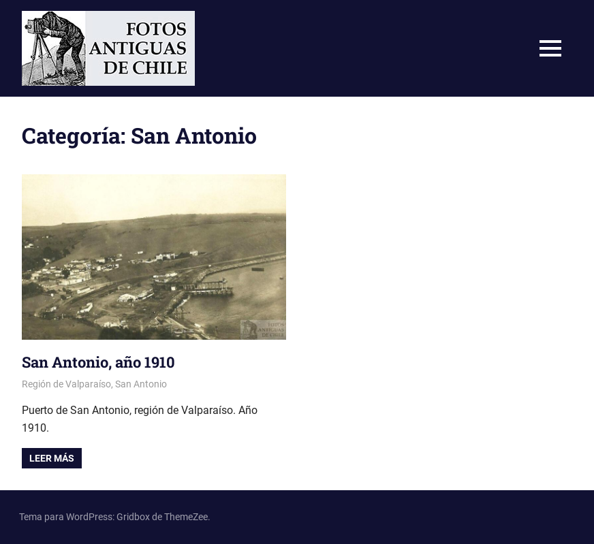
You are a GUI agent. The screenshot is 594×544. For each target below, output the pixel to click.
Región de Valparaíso (66, 384)
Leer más (51, 458)
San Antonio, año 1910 (98, 362)
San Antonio (141, 384)
